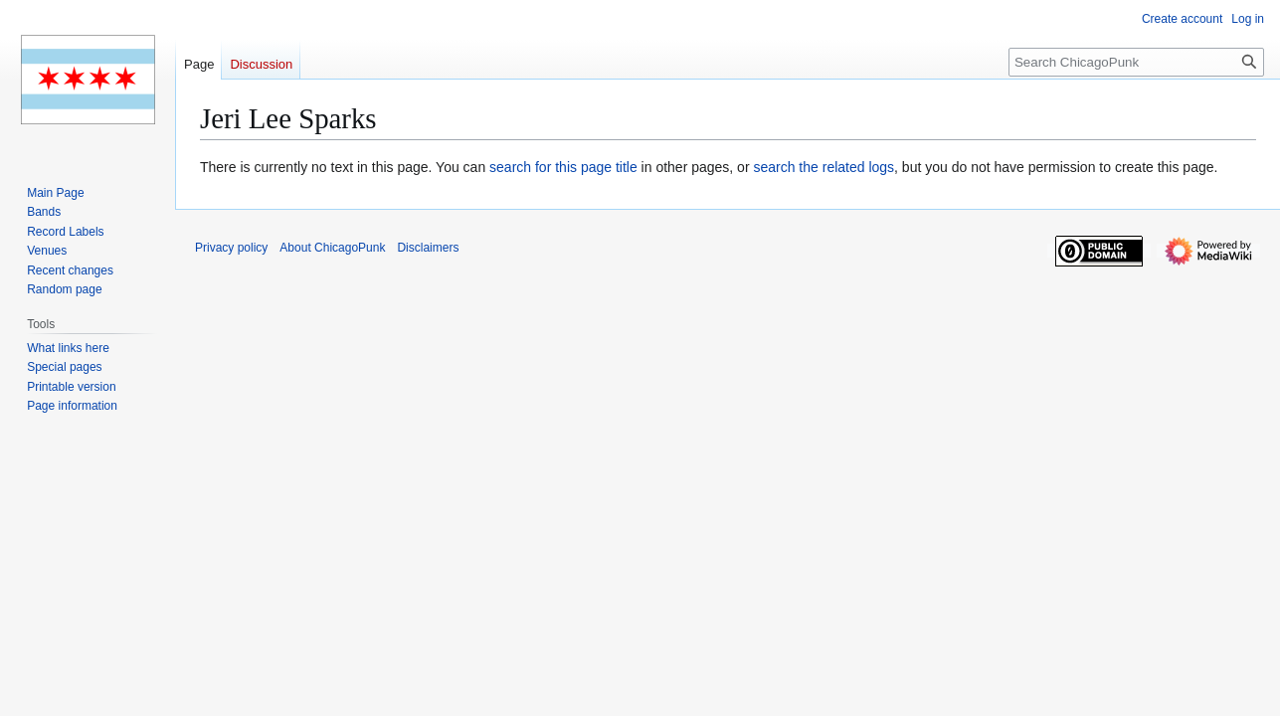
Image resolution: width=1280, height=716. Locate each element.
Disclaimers (427, 248)
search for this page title (563, 167)
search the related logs (823, 167)
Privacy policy (231, 248)
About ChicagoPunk (332, 248)
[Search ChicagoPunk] (1136, 62)
